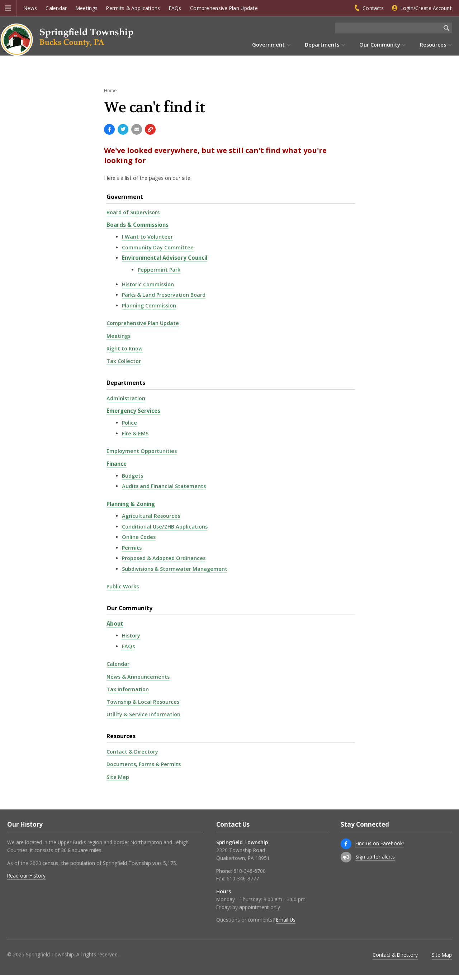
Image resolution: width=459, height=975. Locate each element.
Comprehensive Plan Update (224, 8)
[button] (8, 8)
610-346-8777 (243, 878)
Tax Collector (124, 361)
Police (129, 422)
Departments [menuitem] (322, 44)
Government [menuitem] (268, 44)
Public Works (123, 586)
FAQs (175, 8)
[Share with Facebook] (109, 129)
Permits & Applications (133, 8)
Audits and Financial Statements (164, 486)
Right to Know (125, 348)
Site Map (118, 777)
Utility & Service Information (143, 714)
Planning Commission (149, 305)
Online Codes (139, 537)
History (131, 635)
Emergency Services (133, 410)
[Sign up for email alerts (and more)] (346, 857)
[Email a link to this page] (136, 129)
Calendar (56, 8)
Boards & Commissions (138, 224)
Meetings (87, 8)
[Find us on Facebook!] (346, 843)
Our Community (129, 608)
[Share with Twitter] (123, 129)
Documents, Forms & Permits (144, 764)
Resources (121, 736)
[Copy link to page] (150, 129)
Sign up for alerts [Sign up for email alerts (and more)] (375, 856)
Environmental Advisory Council (164, 257)
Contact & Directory (132, 751)
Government (125, 197)
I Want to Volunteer (147, 236)
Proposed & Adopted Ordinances (163, 558)
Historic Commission (148, 284)
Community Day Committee (158, 247)
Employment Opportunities (142, 451)
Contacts (373, 8)
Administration (126, 398)
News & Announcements (138, 676)
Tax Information (128, 689)
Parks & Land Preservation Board (163, 294)
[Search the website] (388, 28)
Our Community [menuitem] (379, 44)
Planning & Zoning (131, 503)
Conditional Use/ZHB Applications (165, 526)
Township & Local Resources (143, 701)
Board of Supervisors (133, 212)
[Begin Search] (446, 28)
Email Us (285, 919)
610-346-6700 (249, 871)
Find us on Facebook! (379, 843)
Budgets (132, 475)
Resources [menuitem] (433, 44)
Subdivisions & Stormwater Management (174, 568)
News (30, 8)
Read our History (26, 875)
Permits (132, 547)
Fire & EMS (135, 433)
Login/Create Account (426, 8)
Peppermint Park (159, 269)
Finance (117, 463)
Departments (126, 383)
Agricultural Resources (151, 515)
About (115, 623)
